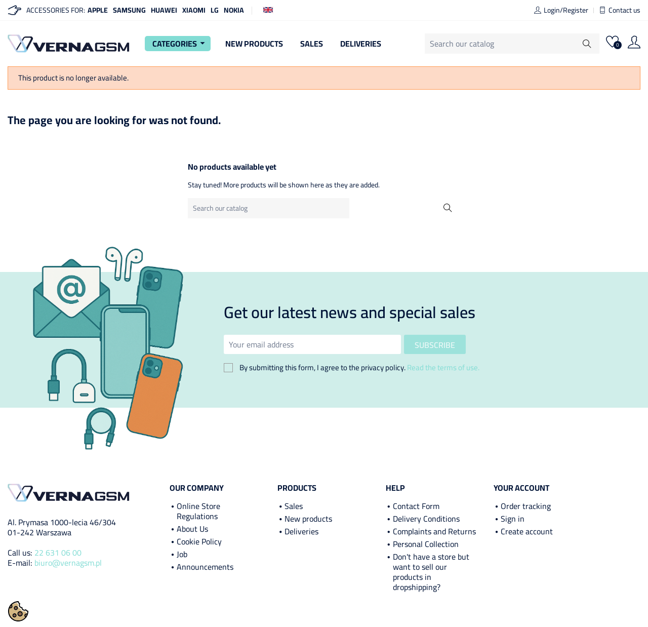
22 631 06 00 (58, 552)
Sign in (512, 518)
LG (215, 10)
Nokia (234, 10)
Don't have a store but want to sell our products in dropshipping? (431, 572)
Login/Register (561, 10)
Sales (311, 43)
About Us (192, 528)
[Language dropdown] (268, 9)
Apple (98, 10)
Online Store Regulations (198, 511)
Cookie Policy (199, 541)
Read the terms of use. (443, 367)
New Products (254, 43)
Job (182, 554)
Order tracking (526, 506)
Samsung (129, 10)
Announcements (205, 566)
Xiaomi (194, 10)
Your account (521, 487)
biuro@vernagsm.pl (68, 562)
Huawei (164, 10)
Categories (180, 43)
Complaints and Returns (434, 531)
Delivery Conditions (426, 518)
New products (308, 518)
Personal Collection (426, 544)
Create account (527, 531)
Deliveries (360, 43)
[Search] (518, 43)
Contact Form (416, 506)
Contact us (619, 10)
